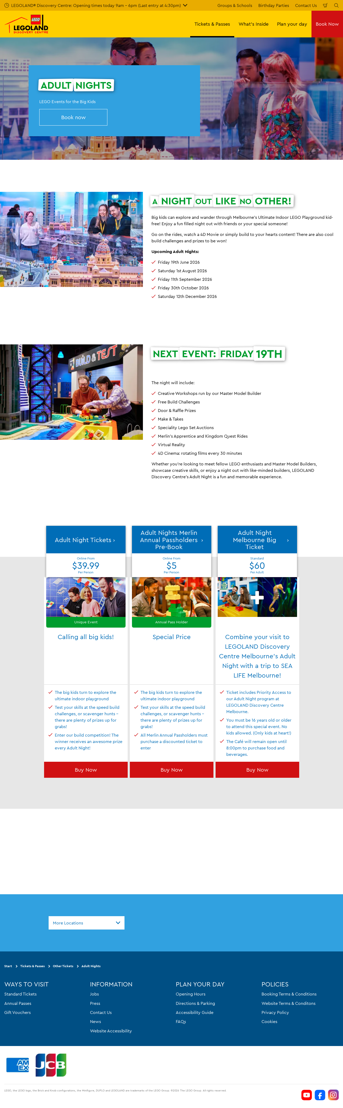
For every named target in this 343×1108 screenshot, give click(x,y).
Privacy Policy (275, 1012)
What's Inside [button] (253, 24)
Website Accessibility (111, 1030)
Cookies (269, 1021)
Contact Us (306, 5)
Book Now (327, 24)
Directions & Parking (195, 1003)
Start (8, 966)
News (95, 1021)
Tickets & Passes (32, 966)
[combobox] (86, 923)
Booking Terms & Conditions (289, 994)
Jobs (94, 994)
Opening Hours (190, 994)
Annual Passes (17, 1003)
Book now (73, 117)
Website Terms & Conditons (288, 1003)
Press (95, 1003)
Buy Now (86, 769)
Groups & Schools (234, 5)
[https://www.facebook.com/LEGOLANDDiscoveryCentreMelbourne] (320, 1095)
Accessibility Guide (194, 1012)
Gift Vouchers (17, 1012)
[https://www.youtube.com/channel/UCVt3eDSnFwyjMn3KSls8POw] (306, 1095)
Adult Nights (90, 966)
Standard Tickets (20, 994)
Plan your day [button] (292, 24)
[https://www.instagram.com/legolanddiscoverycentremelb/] (333, 1095)
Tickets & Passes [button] (212, 24)
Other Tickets (63, 966)
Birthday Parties (273, 5)
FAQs (181, 1021)
